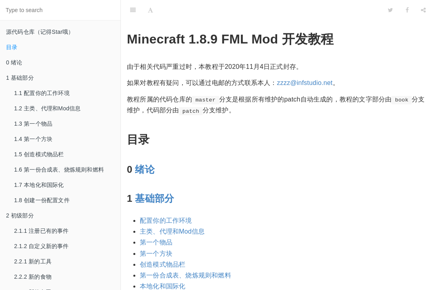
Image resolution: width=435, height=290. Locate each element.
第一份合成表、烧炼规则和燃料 (185, 275)
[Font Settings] (150, 10)
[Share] (423, 10)
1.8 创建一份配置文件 (42, 200)
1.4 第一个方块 (33, 139)
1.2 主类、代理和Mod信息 (47, 108)
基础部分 (154, 198)
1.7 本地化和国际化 (39, 185)
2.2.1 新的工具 (33, 261)
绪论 (144, 169)
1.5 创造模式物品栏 (39, 154)
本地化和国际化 (162, 286)
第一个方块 (156, 253)
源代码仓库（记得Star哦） (40, 32)
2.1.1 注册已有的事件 (41, 231)
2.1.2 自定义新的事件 (41, 246)
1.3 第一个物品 (33, 123)
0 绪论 (14, 62)
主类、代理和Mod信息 (172, 231)
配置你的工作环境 (166, 220)
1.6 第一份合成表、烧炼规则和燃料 (59, 169)
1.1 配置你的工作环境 (42, 93)
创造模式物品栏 (162, 264)
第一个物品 (156, 242)
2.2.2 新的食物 (33, 276)
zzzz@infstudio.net (305, 82)
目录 (11, 47)
